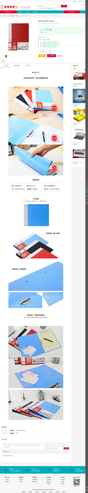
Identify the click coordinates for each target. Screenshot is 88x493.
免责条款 (23, 491)
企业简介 (62, 481)
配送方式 (64, 491)
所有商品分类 (10, 11)
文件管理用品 (12, 16)
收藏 (60, 55)
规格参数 (17, 65)
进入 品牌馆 (46, 39)
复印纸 (42, 8)
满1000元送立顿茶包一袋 (53, 42)
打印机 (45, 8)
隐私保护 (30, 491)
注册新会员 (7, 481)
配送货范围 (35, 479)
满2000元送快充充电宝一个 (53, 43)
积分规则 (21, 479)
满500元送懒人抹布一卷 (52, 46)
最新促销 (35, 11)
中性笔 (52, 8)
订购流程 (21, 481)
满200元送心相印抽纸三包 (53, 45)
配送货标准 (35, 481)
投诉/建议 (49, 479)
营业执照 (62, 483)
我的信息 (85, 1)
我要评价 (66, 448)
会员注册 (79, 1)
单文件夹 (18, 16)
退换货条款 (49, 481)
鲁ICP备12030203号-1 (50, 489)
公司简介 (51, 491)
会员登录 (75, 1)
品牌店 (27, 11)
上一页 (60, 457)
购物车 (72, 12)
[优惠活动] (44, 42)
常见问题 (62, 479)
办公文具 (5, 16)
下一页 (65, 457)
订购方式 (7, 479)
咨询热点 (37, 491)
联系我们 (49, 483)
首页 (21, 11)
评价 (27, 65)
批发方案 (57, 491)
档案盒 (49, 8)
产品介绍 (5, 65)
